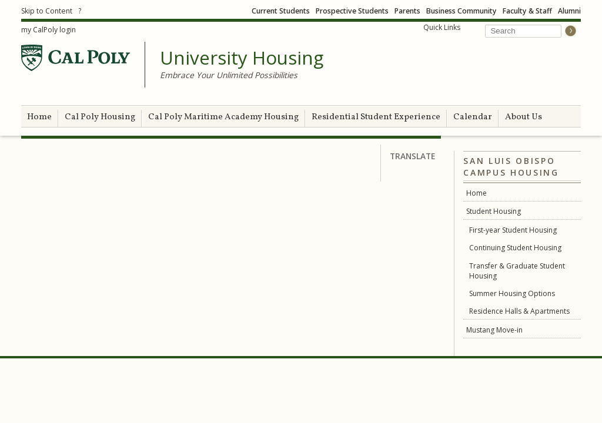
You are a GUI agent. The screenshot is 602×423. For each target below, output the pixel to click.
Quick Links (441, 27)
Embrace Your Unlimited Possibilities (228, 74)
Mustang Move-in (494, 330)
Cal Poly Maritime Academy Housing (223, 117)
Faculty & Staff (527, 11)
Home (39, 117)
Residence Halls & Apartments (519, 311)
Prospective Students (352, 11)
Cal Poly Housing (100, 117)
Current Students (281, 11)
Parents (407, 11)
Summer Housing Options (512, 293)
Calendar (472, 117)
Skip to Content (46, 11)
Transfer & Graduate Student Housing (517, 271)
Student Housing (493, 211)
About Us (523, 117)
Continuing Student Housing (515, 248)
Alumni (569, 11)
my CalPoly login (48, 30)
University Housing (241, 58)
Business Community (461, 11)
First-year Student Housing (513, 230)
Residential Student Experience (376, 117)
